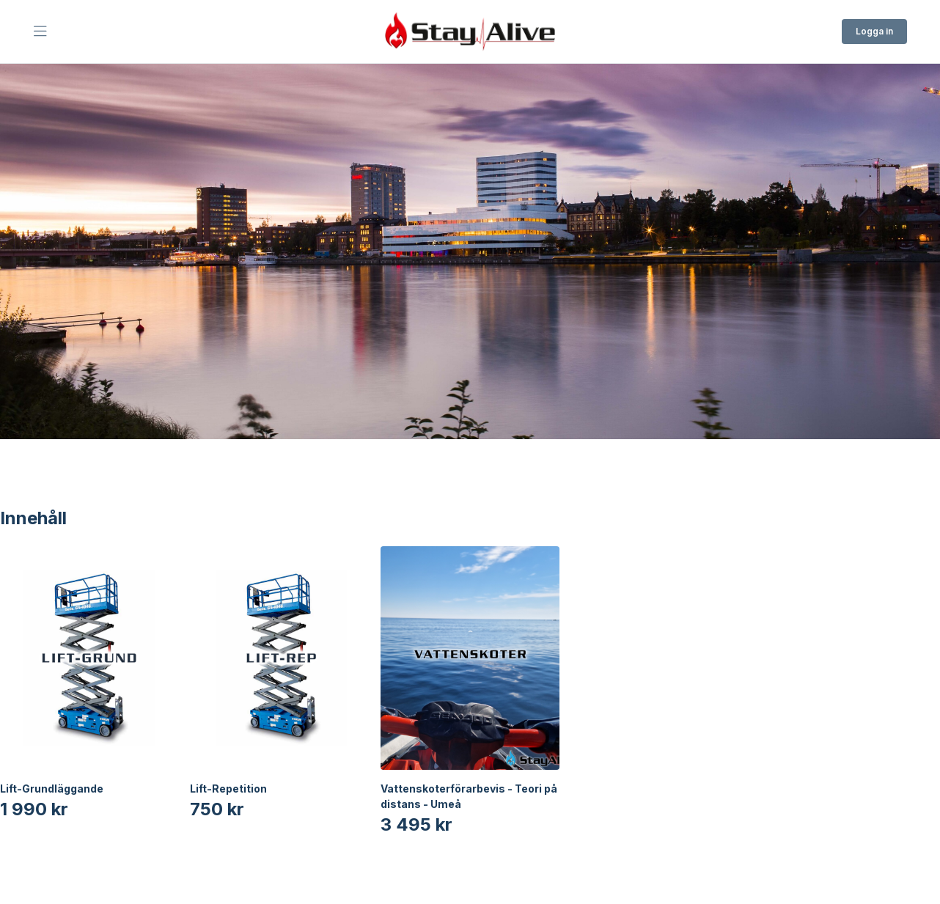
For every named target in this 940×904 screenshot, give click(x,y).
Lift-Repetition (228, 788)
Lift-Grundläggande (51, 788)
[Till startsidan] (470, 31)
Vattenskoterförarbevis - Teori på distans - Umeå (469, 796)
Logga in (874, 31)
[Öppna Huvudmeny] (40, 31)
